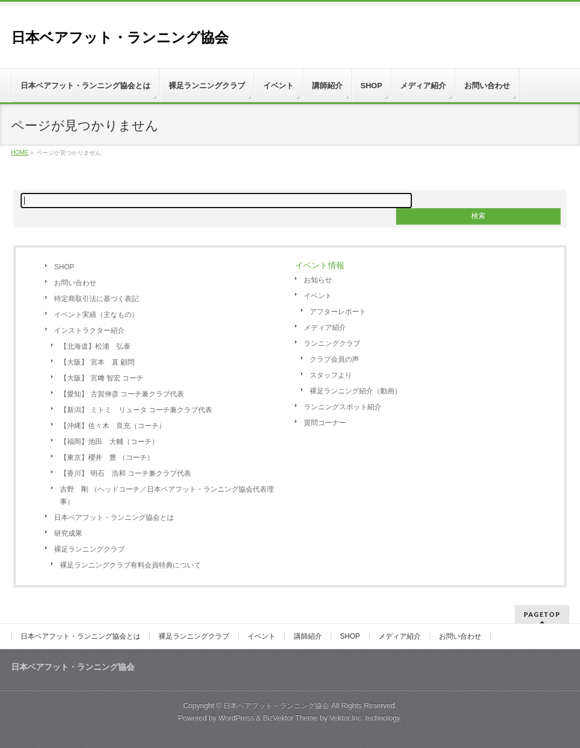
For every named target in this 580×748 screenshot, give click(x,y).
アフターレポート (338, 312)
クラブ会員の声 (334, 359)
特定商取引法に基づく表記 (96, 299)
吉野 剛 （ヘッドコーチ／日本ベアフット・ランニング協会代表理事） (166, 495)
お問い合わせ (75, 283)
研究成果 (68, 533)
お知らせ (318, 280)
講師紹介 (308, 636)
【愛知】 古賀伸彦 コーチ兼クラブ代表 (122, 394)
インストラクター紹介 (89, 330)
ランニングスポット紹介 (342, 407)
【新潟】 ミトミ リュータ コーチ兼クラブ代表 (136, 410)
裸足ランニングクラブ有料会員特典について (130, 565)
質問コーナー (325, 423)
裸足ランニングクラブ (89, 549)
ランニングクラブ (332, 343)
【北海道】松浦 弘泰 (95, 346)
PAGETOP (542, 614)
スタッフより (331, 375)
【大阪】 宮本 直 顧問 (97, 362)
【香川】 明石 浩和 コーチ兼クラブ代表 (125, 473)
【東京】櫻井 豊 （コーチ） (106, 457)
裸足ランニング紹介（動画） (355, 391)
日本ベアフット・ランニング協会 (120, 37)
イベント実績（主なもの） (96, 314)
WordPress (236, 718)
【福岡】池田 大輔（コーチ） (109, 442)
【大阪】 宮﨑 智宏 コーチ (101, 378)
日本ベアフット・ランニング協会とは (114, 517)
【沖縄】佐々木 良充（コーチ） (113, 426)
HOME (20, 152)
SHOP (64, 267)
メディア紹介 (325, 327)
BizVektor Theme (290, 718)
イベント (318, 296)
